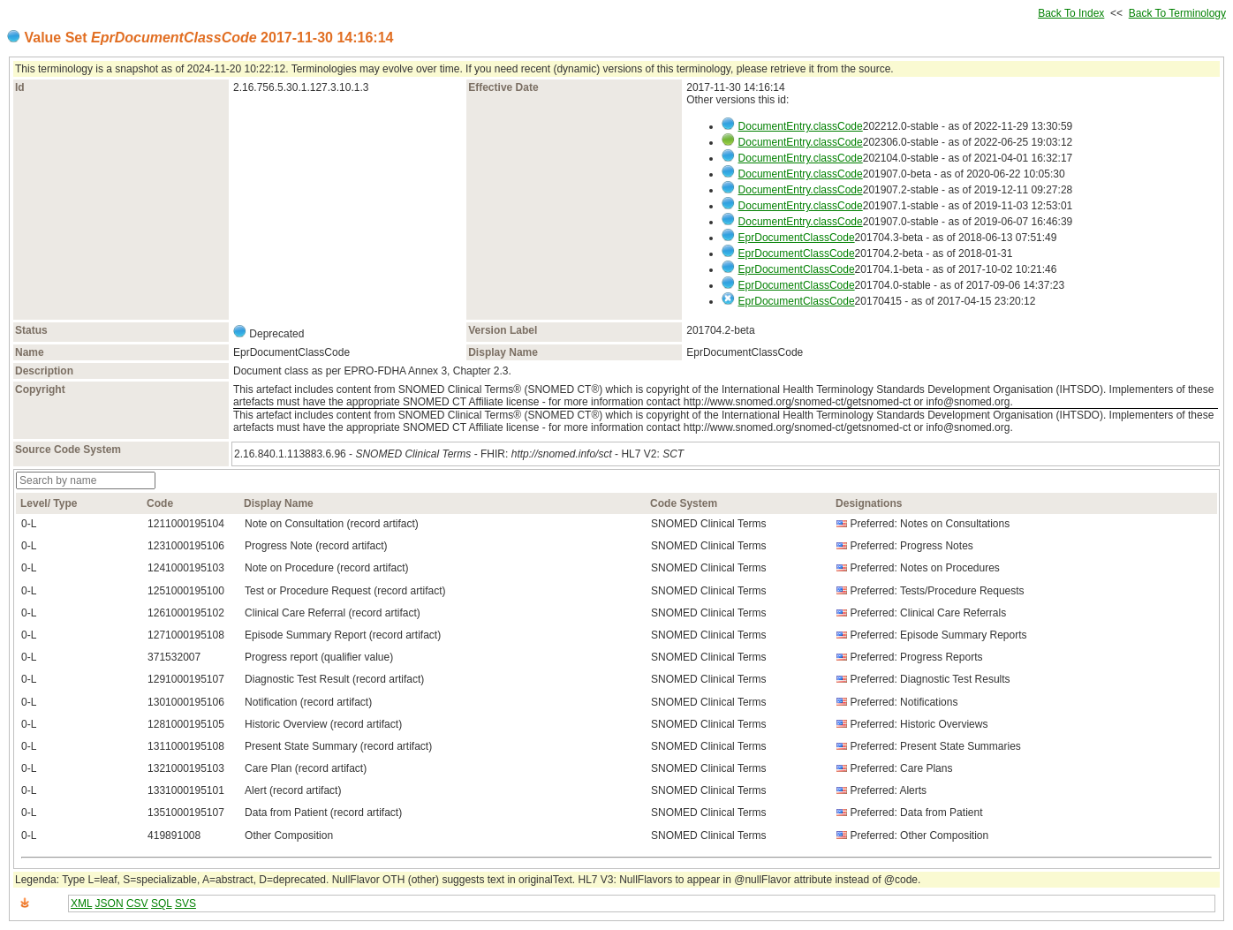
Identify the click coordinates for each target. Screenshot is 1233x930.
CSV (137, 903)
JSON (109, 903)
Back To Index (1071, 13)
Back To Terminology (1177, 13)
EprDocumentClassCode (796, 237)
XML (81, 903)
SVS (185, 903)
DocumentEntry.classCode (800, 126)
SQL (161, 903)
